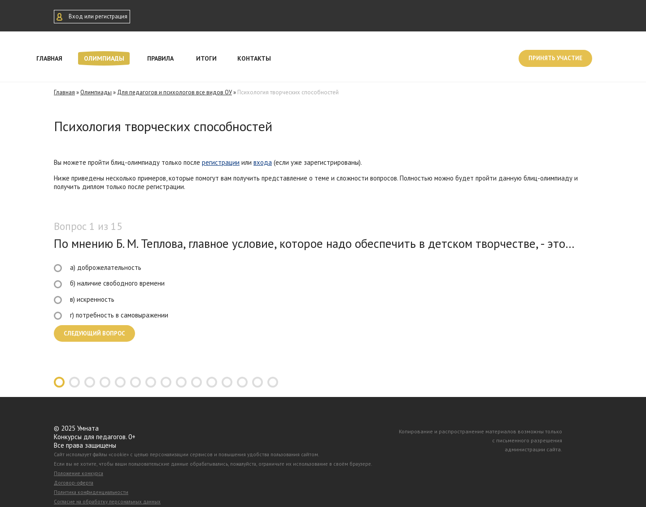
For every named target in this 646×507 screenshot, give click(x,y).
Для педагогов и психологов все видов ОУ (174, 92)
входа (262, 162)
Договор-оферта (73, 483)
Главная (49, 58)
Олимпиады (104, 58)
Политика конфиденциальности (91, 492)
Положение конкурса (78, 473)
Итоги (206, 58)
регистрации (221, 162)
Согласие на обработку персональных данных (107, 501)
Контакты (254, 58)
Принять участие (555, 58)
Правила (160, 58)
